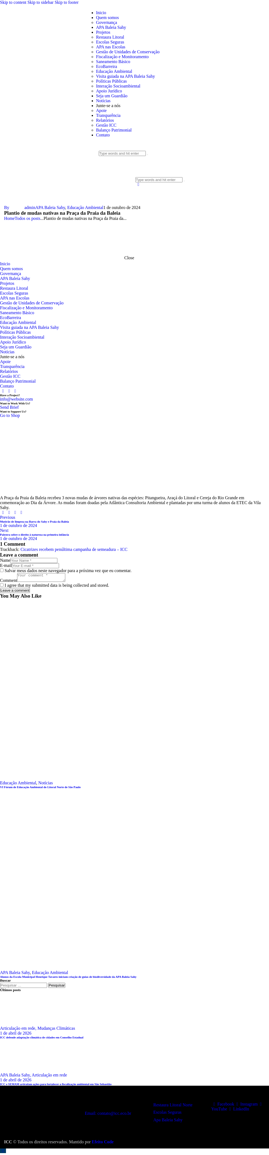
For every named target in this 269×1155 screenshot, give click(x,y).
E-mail (6, 565)
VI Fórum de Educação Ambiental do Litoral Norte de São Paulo (40, 788)
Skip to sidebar (40, 2)
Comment (8, 582)
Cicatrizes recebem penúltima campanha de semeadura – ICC (73, 549)
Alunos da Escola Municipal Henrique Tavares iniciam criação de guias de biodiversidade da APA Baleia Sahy (68, 978)
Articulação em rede (49, 1076)
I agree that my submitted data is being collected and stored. (57, 587)
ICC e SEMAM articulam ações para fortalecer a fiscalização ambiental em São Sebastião (56, 1085)
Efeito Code (102, 1143)
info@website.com (16, 399)
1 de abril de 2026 (16, 1034)
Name (5, 560)
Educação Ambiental (85, 207)
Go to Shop (10, 415)
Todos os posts (27, 218)
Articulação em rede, (19, 1030)
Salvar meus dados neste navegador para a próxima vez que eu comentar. (68, 570)
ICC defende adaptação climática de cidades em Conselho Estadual (42, 1039)
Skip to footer (67, 2)
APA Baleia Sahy (50, 207)
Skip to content (13, 2)
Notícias (45, 784)
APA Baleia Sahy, (16, 1076)
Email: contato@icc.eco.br (108, 1115)
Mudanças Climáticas (56, 1030)
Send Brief (9, 407)
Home (9, 218)
